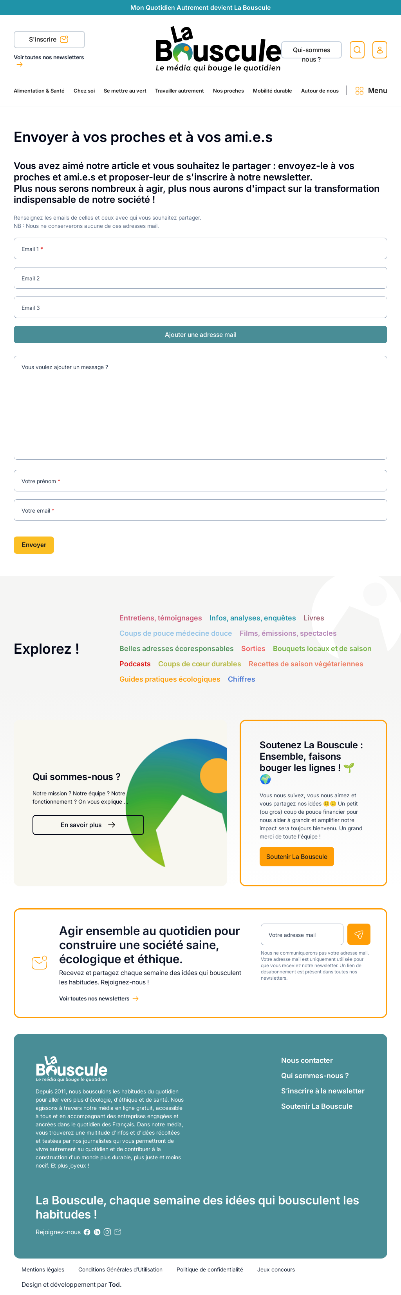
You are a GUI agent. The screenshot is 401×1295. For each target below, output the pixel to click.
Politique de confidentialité (210, 1269)
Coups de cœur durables (199, 664)
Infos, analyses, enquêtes (253, 618)
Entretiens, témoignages (160, 618)
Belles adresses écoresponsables (176, 648)
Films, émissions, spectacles (288, 633)
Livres (313, 618)
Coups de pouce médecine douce (175, 633)
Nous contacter (307, 1060)
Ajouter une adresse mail (201, 334)
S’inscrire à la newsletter (323, 1091)
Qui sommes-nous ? (315, 1075)
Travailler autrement (179, 90)
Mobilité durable (272, 90)
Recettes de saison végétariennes (306, 664)
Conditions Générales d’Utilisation (120, 1269)
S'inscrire (49, 40)
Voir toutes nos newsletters (49, 57)
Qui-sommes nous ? (311, 52)
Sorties (253, 648)
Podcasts (135, 664)
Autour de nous (320, 90)
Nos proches (228, 90)
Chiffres (241, 679)
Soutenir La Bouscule (296, 856)
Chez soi (84, 90)
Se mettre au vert (125, 90)
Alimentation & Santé (39, 90)
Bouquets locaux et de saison (322, 648)
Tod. (115, 1284)
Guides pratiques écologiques (169, 679)
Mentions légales (43, 1269)
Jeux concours (276, 1269)
